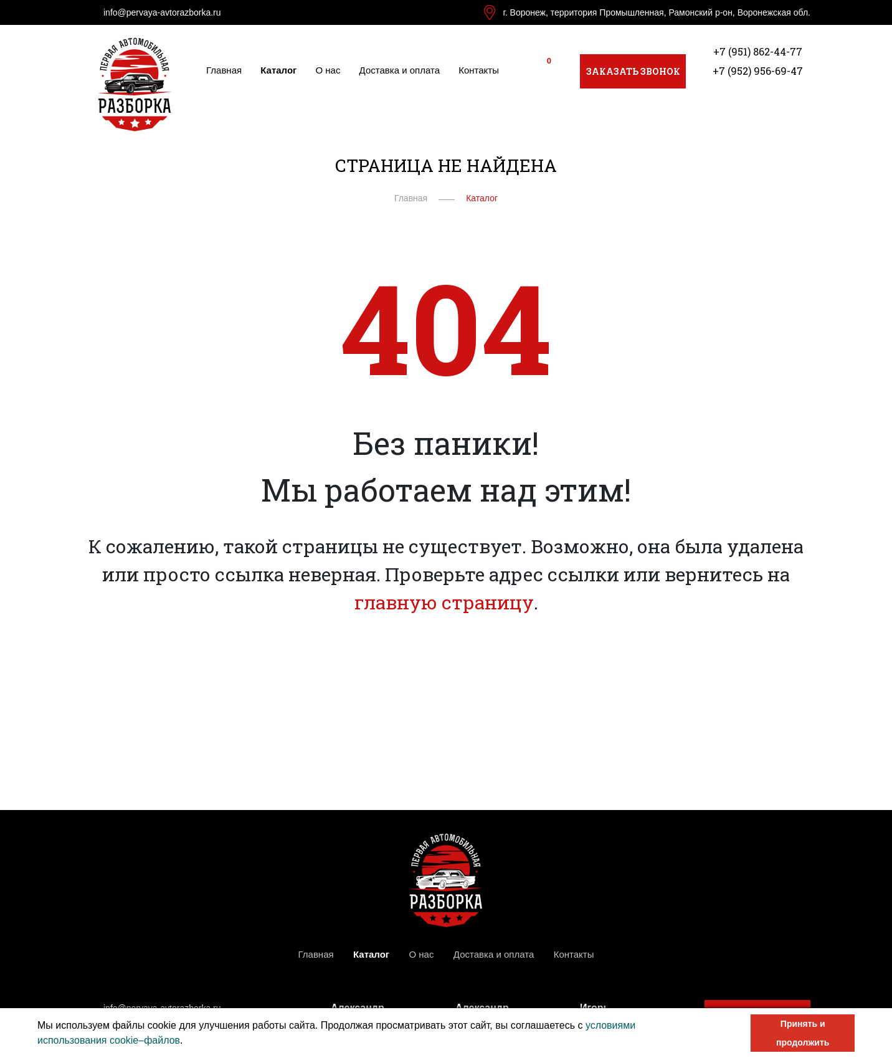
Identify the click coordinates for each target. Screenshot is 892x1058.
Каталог (278, 70)
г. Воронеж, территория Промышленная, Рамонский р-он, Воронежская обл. (656, 12)
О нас (328, 70)
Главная (224, 70)
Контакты (478, 70)
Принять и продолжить (802, 1033)
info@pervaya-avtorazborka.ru (162, 12)
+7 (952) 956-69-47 (758, 70)
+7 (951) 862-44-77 (757, 51)
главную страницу (444, 602)
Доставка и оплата (399, 70)
